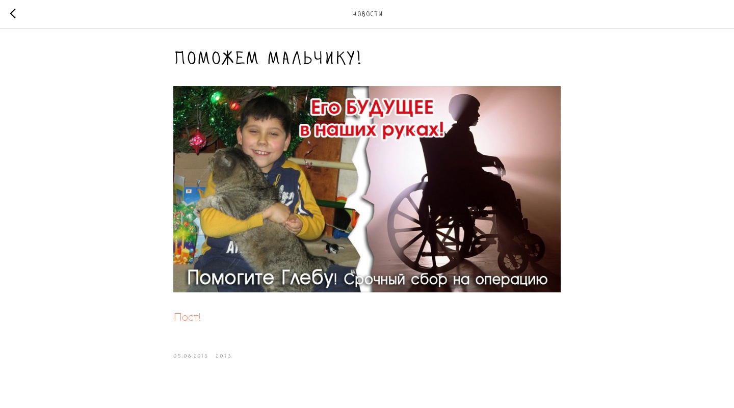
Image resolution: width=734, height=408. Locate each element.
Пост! (187, 317)
